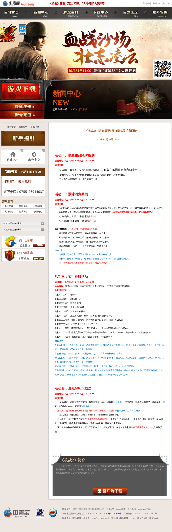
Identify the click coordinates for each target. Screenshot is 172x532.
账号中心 (11, 126)
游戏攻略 (23, 211)
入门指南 (9, 211)
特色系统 (38, 206)
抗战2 (165, 3)
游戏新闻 (83, 109)
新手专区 (9, 206)
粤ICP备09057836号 (112, 513)
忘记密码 (23, 126)
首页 (72, 109)
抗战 (155, 3)
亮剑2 (145, 3)
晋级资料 (23, 206)
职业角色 (38, 211)
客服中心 (35, 126)
